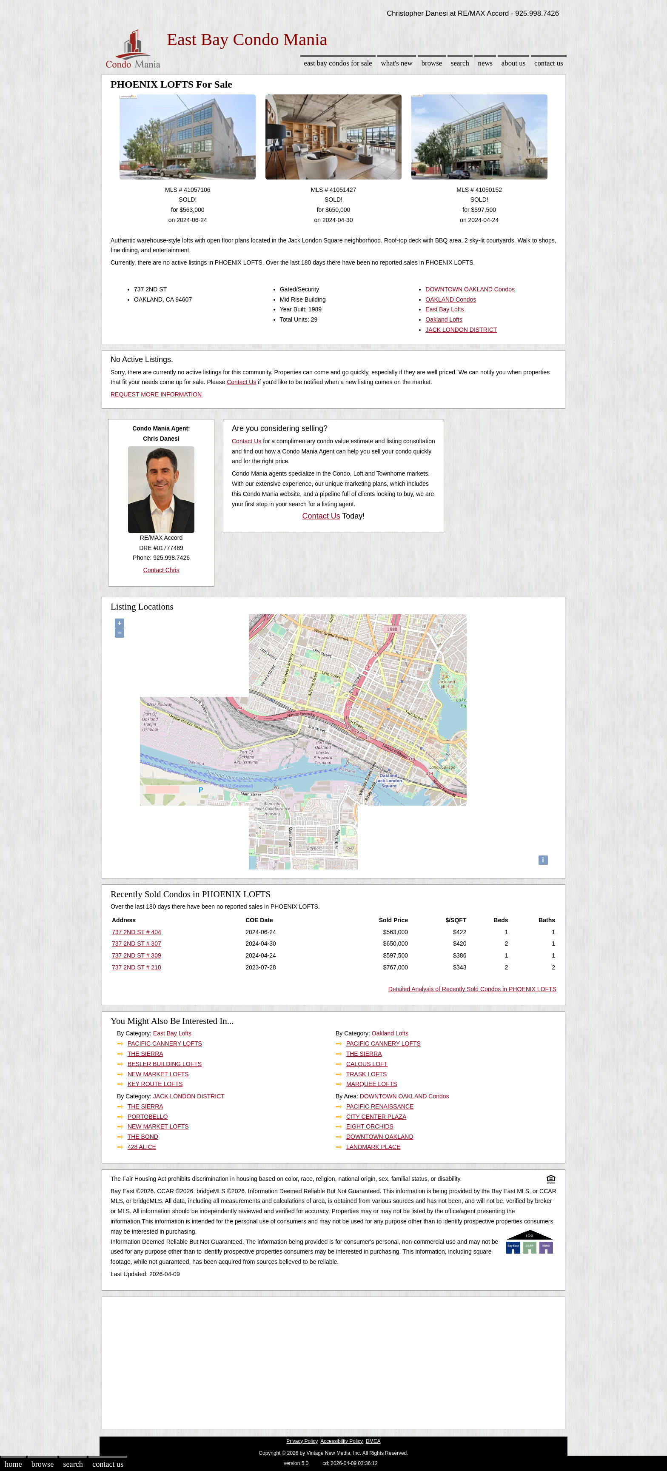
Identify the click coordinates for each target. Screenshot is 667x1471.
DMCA (373, 1441)
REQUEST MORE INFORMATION (156, 394)
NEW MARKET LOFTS (158, 1074)
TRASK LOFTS (366, 1074)
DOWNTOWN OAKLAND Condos (470, 289)
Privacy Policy (302, 1441)
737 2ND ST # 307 (136, 943)
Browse (432, 63)
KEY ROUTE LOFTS (155, 1083)
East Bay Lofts (444, 309)
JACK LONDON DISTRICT (461, 329)
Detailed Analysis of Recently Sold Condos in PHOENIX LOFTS (472, 989)
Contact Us (548, 63)
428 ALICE (142, 1146)
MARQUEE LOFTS (371, 1083)
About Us (513, 63)
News (485, 63)
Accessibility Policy (341, 1441)
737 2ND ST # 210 (136, 967)
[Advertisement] (333, 1360)
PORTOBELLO (148, 1116)
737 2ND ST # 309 (136, 955)
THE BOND (143, 1136)
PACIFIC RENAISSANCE (379, 1106)
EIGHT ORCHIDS (369, 1126)
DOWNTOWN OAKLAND (379, 1136)
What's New (397, 63)
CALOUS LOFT (367, 1063)
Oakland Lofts (443, 319)
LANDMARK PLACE (373, 1146)
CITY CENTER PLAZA (376, 1116)
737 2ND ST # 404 (136, 932)
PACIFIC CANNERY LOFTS (165, 1043)
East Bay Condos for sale (338, 63)
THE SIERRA (145, 1053)
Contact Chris (161, 570)
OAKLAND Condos (450, 299)
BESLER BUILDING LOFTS (165, 1063)
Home (13, 1464)
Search (460, 63)
